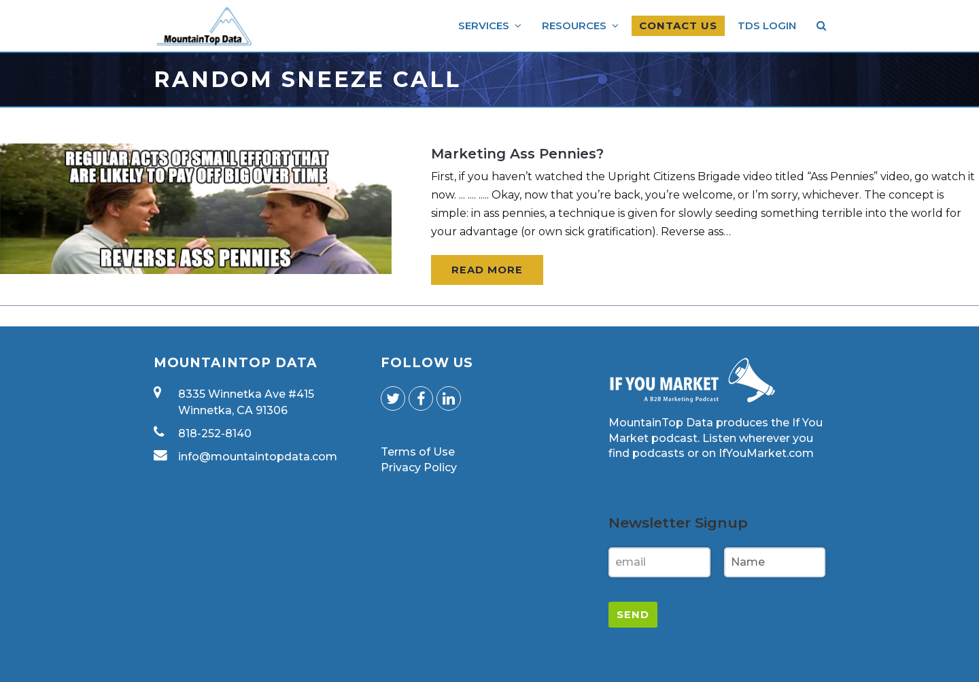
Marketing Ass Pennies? (517, 154)
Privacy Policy (419, 467)
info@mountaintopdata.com (257, 456)
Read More (487, 270)
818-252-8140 (215, 433)
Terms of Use (418, 451)
